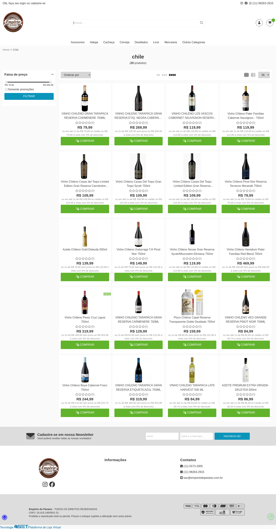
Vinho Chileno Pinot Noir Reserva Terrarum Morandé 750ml (246, 183)
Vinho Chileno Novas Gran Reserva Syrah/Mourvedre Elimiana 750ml (192, 251)
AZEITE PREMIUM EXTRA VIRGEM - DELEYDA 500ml (245, 387)
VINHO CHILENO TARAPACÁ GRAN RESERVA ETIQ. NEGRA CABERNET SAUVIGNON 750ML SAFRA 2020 (138, 116)
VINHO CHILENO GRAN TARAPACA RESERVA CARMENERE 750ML (85, 115)
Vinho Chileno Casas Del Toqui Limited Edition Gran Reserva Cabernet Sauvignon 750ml (192, 184)
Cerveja (124, 42)
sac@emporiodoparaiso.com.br (201, 477)
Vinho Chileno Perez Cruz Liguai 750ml (85, 319)
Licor (156, 42)
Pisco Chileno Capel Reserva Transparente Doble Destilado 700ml (192, 319)
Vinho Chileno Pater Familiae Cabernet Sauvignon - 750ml (245, 115)
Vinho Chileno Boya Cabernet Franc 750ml (84, 387)
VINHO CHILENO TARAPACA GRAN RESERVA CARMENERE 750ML (138, 319)
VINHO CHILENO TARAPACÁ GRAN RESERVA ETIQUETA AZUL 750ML (138, 387)
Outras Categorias (193, 42)
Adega (94, 42)
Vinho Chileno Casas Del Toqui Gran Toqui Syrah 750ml (138, 183)
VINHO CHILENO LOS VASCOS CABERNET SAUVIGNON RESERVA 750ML (192, 116)
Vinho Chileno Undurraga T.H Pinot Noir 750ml (138, 251)
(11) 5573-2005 (191, 466)
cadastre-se (38, 3)
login (23, 3)
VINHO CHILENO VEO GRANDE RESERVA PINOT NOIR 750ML (245, 319)
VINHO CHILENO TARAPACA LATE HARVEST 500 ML (192, 387)
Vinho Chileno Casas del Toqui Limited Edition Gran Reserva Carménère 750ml (85, 184)
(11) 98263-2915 (261, 3)
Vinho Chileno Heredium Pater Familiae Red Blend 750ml (246, 251)
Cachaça (108, 42)
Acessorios (77, 42)
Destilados (141, 42)
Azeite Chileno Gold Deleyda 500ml (85, 249)
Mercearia (171, 42)
